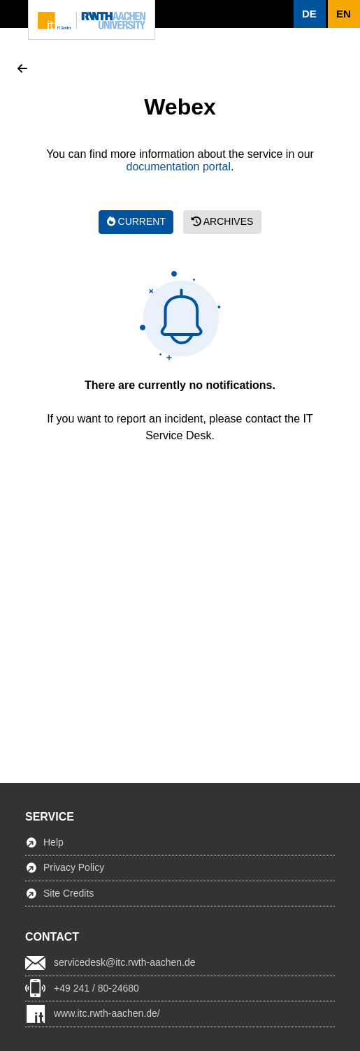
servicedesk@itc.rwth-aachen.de (125, 962)
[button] (310, 14)
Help (53, 842)
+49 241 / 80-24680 (96, 988)
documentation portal (179, 166)
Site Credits (68, 893)
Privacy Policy (73, 867)
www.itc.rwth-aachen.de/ (107, 1013)
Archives (223, 221)
